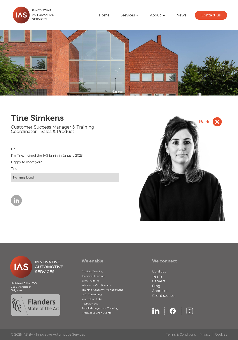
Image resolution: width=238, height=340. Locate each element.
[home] (32, 14)
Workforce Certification (96, 285)
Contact (159, 271)
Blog (156, 286)
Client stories (163, 296)
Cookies (221, 334)
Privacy (204, 334)
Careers (158, 281)
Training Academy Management (102, 289)
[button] (130, 15)
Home (104, 15)
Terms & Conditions (181, 334)
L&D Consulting (92, 294)
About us (160, 291)
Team (157, 276)
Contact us (210, 15)
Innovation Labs (92, 299)
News (181, 15)
